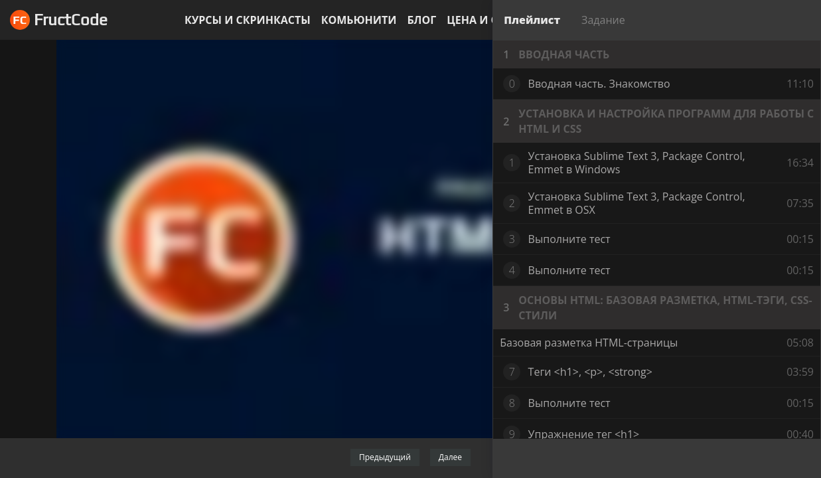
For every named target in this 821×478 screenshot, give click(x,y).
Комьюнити (359, 20)
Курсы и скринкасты (248, 20)
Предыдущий (385, 457)
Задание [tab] (603, 20)
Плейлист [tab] (532, 20)
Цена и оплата (491, 20)
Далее (450, 457)
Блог (421, 20)
